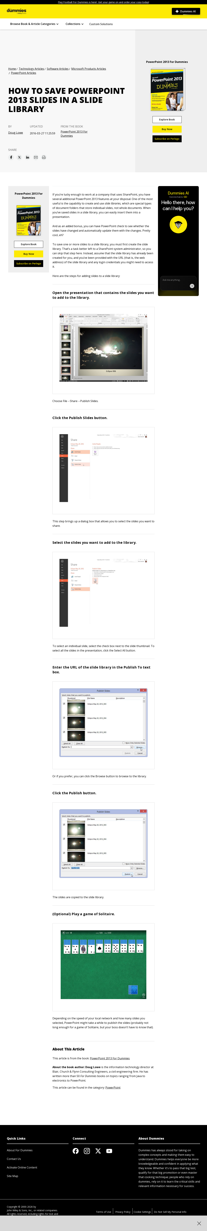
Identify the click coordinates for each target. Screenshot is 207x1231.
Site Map (12, 1176)
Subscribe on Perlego (167, 138)
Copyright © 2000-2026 (20, 1206)
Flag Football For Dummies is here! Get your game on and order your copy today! (103, 2)
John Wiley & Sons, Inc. (19, 1210)
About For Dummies (20, 1150)
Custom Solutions (101, 24)
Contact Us (14, 1159)
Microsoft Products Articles (88, 68)
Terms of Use (103, 1211)
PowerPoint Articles (23, 72)
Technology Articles (31, 68)
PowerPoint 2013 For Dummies (74, 134)
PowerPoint (112, 1087)
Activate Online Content (22, 1167)
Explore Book (167, 119)
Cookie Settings (142, 1211)
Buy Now (167, 129)
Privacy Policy (122, 1211)
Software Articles (58, 68)
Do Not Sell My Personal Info (170, 1211)
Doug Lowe (15, 133)
